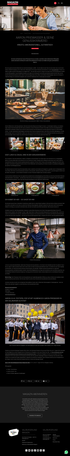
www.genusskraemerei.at (10, 294)
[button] (24, 381)
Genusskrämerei (55, 69)
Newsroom (55, 437)
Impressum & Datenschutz (27, 442)
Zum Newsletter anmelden (35, 415)
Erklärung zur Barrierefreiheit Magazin (29, 444)
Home (21, 33)
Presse (54, 439)
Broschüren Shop (56, 441)
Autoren (23, 440)
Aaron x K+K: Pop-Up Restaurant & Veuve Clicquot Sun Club (17, 362)
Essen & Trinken (27, 33)
